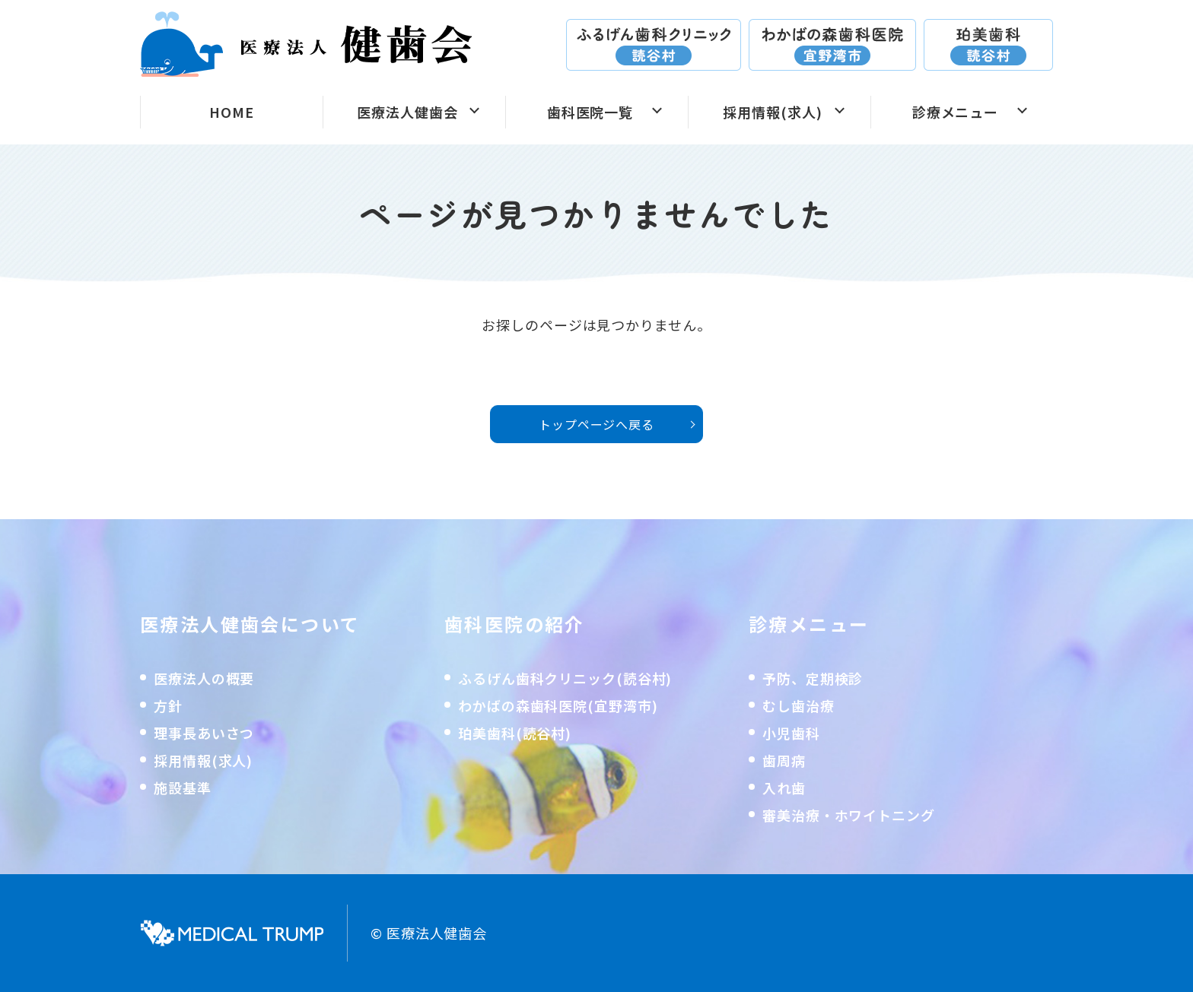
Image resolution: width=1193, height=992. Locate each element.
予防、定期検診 (812, 678)
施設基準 (183, 787)
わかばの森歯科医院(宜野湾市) (558, 705)
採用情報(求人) (772, 112)
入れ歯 (784, 787)
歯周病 (784, 760)
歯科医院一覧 (590, 112)
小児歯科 (791, 733)
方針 (168, 705)
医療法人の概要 (204, 678)
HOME (231, 112)
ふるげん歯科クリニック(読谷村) (565, 678)
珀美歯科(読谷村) (514, 733)
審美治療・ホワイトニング (848, 815)
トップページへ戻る (596, 424)
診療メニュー (955, 112)
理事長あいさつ (204, 733)
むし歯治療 (798, 705)
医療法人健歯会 (407, 112)
